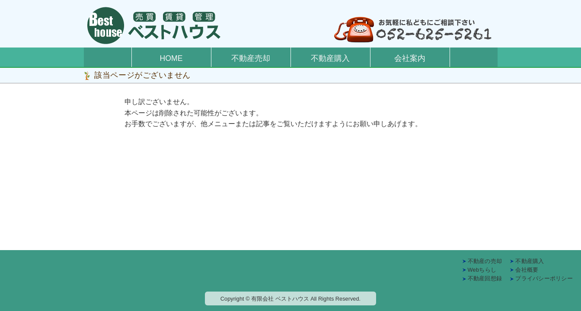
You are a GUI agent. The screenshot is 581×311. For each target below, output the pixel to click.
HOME (171, 58)
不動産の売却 (485, 261)
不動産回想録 (485, 278)
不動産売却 (250, 58)
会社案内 (409, 58)
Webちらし (482, 270)
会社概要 (526, 270)
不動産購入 (330, 58)
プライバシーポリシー (544, 278)
